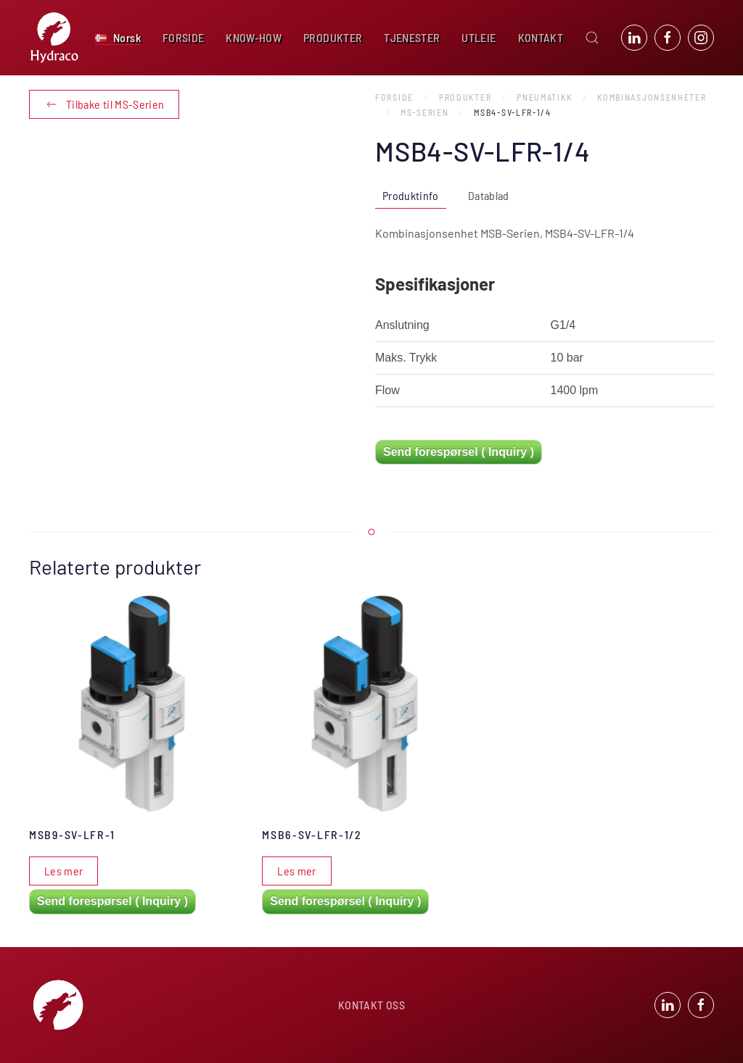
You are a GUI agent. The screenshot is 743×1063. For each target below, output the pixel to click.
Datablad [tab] (488, 195)
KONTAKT (540, 37)
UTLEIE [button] (478, 37)
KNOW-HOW (254, 37)
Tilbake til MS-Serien (104, 104)
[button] (118, 37)
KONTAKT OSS (371, 1007)
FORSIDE (183, 37)
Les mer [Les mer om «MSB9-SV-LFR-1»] (63, 871)
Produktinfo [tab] (410, 195)
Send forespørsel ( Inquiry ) (458, 452)
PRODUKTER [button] (332, 37)
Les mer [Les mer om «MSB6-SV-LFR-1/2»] (296, 871)
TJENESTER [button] (412, 37)
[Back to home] (54, 37)
